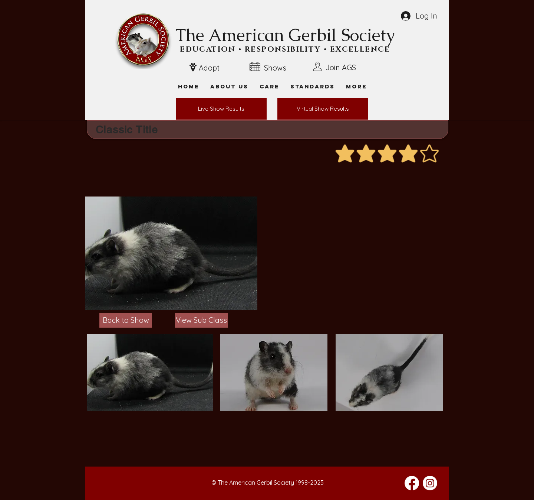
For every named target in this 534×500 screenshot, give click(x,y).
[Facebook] (412, 483)
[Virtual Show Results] (323, 109)
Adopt (209, 67)
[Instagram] (430, 483)
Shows (275, 67)
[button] (356, 86)
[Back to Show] (125, 320)
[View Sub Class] (201, 320)
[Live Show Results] (221, 109)
